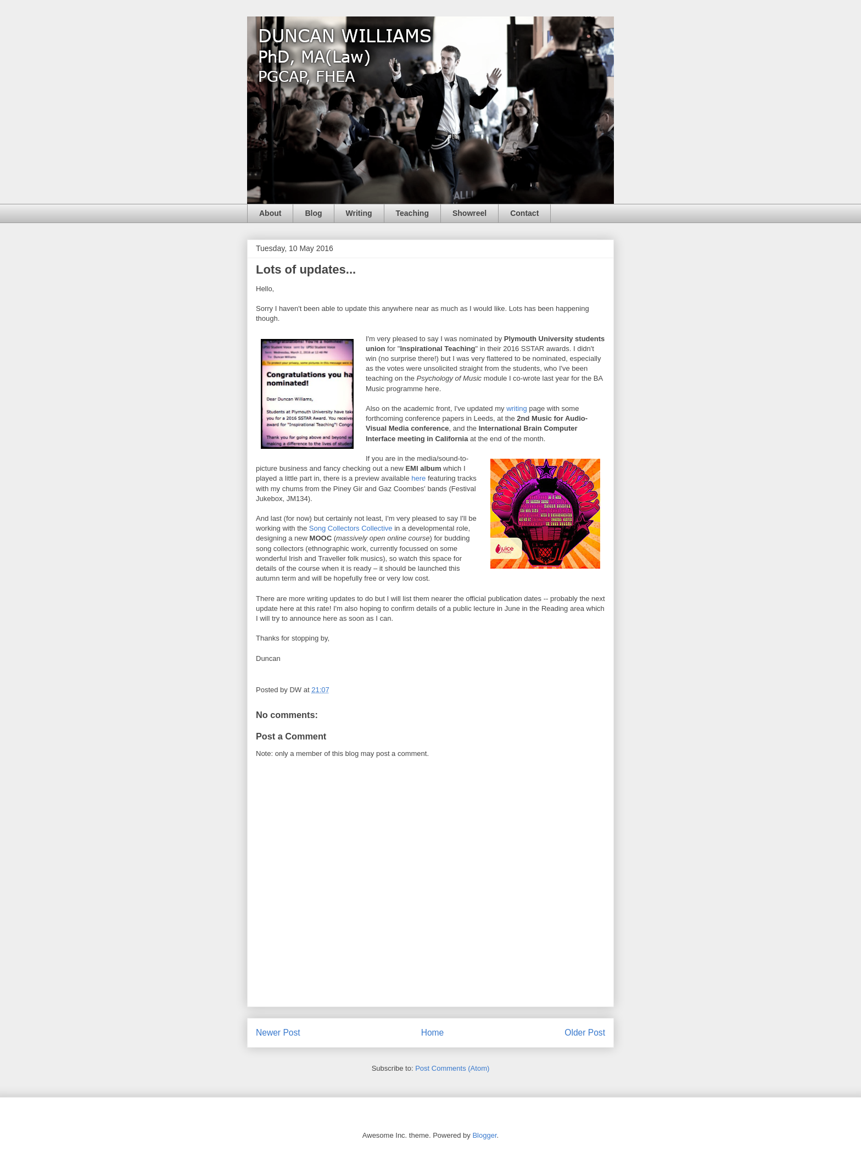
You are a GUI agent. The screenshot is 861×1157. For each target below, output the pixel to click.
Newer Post (278, 1032)
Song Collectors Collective (351, 528)
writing (516, 408)
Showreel (469, 213)
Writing (359, 213)
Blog (313, 213)
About (270, 213)
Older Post (584, 1032)
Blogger (484, 1135)
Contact (524, 213)
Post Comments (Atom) (452, 1068)
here (418, 478)
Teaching (412, 213)
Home (432, 1032)
